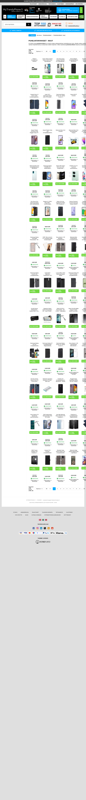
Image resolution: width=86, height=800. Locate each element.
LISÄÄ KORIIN (46, 77)
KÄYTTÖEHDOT (67, 514)
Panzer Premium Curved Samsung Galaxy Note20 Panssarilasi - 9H (73, 203)
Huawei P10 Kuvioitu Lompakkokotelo (47, 451)
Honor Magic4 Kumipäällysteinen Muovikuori (73, 60)
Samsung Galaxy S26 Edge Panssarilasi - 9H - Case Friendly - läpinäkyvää (34, 238)
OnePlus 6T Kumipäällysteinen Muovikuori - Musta (60, 380)
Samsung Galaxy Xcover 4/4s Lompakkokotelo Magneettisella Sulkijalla (34, 274)
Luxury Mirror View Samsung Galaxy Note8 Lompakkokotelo (60, 274)
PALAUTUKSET (33, 3)
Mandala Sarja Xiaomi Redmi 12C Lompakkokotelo (60, 451)
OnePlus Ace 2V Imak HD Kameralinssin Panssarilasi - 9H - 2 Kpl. (74, 167)
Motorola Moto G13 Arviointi (60, 131)
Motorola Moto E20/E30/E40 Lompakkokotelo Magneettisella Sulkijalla (74, 238)
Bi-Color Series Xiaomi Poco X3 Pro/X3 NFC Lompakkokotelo (34, 380)
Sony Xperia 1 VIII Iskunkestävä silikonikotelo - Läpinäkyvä (73, 344)
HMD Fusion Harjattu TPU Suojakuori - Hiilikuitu (34, 451)
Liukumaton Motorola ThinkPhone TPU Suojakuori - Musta (47, 274)
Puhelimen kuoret (21, 16)
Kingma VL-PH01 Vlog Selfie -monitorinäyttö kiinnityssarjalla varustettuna (47, 203)
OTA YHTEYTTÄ (79, 3)
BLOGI (26, 514)
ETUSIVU (15, 512)
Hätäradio (53, 16)
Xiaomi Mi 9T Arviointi (73, 95)
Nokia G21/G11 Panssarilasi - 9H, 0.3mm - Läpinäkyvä (60, 310)
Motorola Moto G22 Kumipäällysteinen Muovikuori (34, 167)
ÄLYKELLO (62, 16)
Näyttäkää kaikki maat (43, 524)
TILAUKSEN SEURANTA (47, 512)
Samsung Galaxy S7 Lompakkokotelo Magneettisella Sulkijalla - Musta (47, 344)
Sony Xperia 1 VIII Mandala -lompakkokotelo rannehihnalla (60, 238)
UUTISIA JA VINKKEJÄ (36, 514)
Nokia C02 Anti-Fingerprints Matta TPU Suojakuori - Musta (60, 203)
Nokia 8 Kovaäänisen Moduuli (34, 60)
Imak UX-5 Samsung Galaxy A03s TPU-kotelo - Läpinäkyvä (47, 96)
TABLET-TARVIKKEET (44, 16)
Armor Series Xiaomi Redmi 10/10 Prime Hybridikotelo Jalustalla (47, 60)
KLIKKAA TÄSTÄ (57, 1)
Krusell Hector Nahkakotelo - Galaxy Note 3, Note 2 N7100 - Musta (34, 310)
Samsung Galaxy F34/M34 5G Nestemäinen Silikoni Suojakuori (47, 167)
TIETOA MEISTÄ (52, 3)
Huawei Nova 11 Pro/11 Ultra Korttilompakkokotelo (34, 96)
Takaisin (33, 35)
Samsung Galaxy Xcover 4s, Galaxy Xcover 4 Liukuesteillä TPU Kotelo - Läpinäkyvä (60, 96)
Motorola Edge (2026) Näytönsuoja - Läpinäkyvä (73, 451)
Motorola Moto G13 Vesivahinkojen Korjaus (73, 131)
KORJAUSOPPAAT (70, 3)
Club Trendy (60, 3)
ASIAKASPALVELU (42, 3)
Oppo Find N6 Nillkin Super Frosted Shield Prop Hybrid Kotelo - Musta (74, 310)
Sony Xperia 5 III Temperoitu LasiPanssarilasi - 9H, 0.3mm (34, 416)
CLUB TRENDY (69, 512)
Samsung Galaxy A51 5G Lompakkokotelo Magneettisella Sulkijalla (34, 344)
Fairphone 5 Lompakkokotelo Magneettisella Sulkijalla (74, 416)
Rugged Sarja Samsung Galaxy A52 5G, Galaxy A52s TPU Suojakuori (73, 380)
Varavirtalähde (73, 16)
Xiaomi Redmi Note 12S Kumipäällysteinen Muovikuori (47, 131)
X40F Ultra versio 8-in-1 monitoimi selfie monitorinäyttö (47, 238)
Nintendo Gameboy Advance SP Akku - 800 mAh (47, 380)
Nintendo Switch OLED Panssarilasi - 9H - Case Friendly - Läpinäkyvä (47, 310)
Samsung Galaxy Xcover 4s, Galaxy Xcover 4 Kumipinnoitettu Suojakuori (60, 344)
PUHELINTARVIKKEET (32, 16)
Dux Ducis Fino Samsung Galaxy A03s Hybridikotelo (34, 203)
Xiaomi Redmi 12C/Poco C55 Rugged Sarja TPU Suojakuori (34, 131)
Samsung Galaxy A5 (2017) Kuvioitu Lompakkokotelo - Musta (74, 274)
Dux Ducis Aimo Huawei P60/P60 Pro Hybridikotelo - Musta (60, 60)
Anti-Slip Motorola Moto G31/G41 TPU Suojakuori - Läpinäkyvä (60, 416)
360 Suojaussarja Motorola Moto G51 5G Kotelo (47, 416)
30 (84, 51)
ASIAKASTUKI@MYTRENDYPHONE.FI (51, 500)
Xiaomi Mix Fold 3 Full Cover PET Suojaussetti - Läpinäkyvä (60, 167)
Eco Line (82, 16)
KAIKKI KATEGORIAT (11, 16)
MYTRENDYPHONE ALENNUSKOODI (53, 514)
